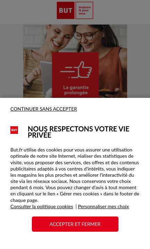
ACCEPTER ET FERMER (75, 224)
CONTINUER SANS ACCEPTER (43, 109)
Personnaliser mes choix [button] (103, 206)
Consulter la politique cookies (41, 206)
